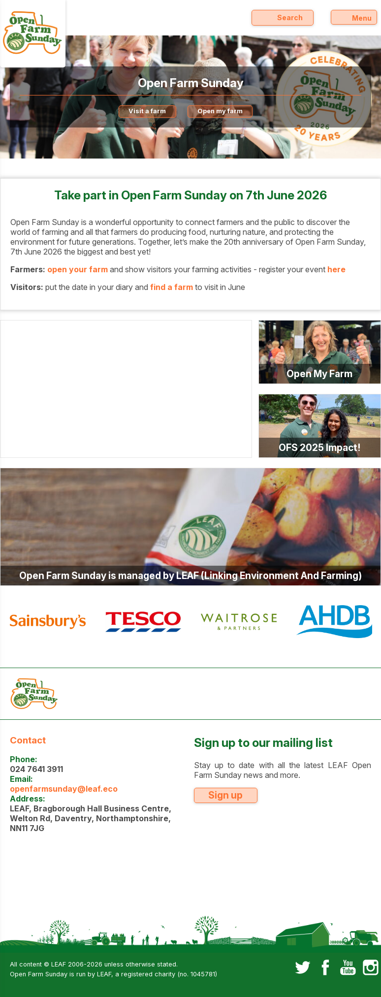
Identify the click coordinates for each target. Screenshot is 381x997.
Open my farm (220, 111)
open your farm (77, 269)
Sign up (225, 795)
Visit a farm (147, 111)
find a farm (171, 287)
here (336, 269)
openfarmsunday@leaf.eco (64, 789)
